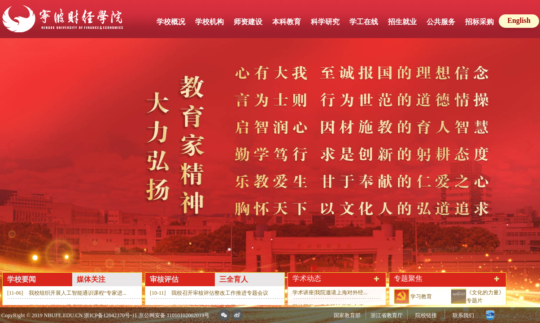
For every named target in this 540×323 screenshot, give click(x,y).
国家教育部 (347, 315)
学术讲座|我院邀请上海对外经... (329, 292)
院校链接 (426, 315)
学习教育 (421, 296)
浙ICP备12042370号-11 (110, 315)
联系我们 (463, 315)
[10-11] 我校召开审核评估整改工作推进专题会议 (209, 293)
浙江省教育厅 (386, 315)
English (519, 20)
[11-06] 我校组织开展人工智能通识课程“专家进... (66, 293)
